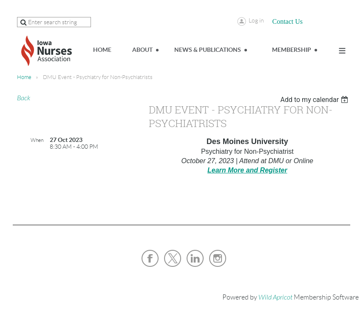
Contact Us (287, 21)
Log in (256, 20)
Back (23, 98)
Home (24, 77)
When (37, 140)
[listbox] (315, 99)
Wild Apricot (275, 297)
